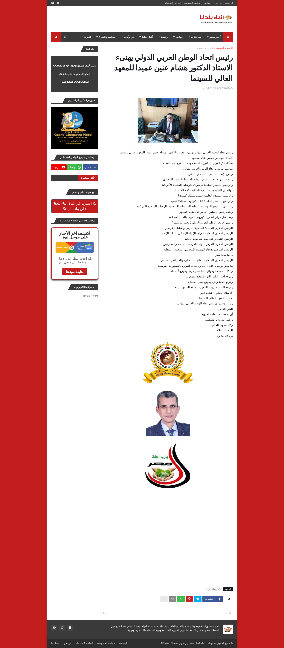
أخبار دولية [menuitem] (147, 37)
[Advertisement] (119, 19)
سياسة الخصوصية (192, 2)
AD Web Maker (170, 643)
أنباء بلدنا (200, 643)
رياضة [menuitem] (164, 37)
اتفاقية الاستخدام (173, 2)
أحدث (228, 613)
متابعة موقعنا (75, 271)
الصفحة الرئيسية (224, 48)
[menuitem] (228, 37)
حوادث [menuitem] (179, 37)
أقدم (107, 613)
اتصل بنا (207, 2)
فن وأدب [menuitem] (129, 37)
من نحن (218, 2)
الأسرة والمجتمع (205, 48)
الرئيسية (229, 2)
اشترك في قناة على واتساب (75, 206)
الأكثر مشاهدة (88, 178)
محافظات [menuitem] (196, 37)
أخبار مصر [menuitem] (215, 37)
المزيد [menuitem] (87, 37)
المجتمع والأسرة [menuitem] (107, 37)
